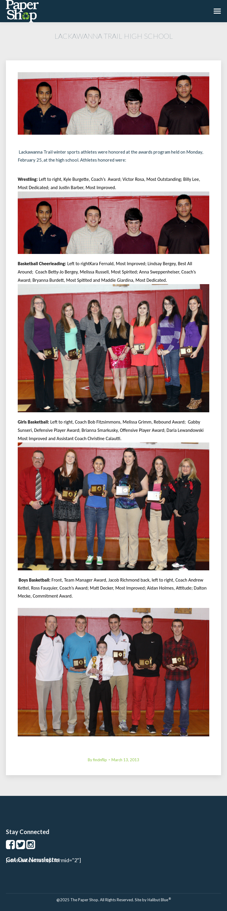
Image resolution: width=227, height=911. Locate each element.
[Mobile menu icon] (217, 11)
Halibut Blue (159, 899)
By (97, 759)
